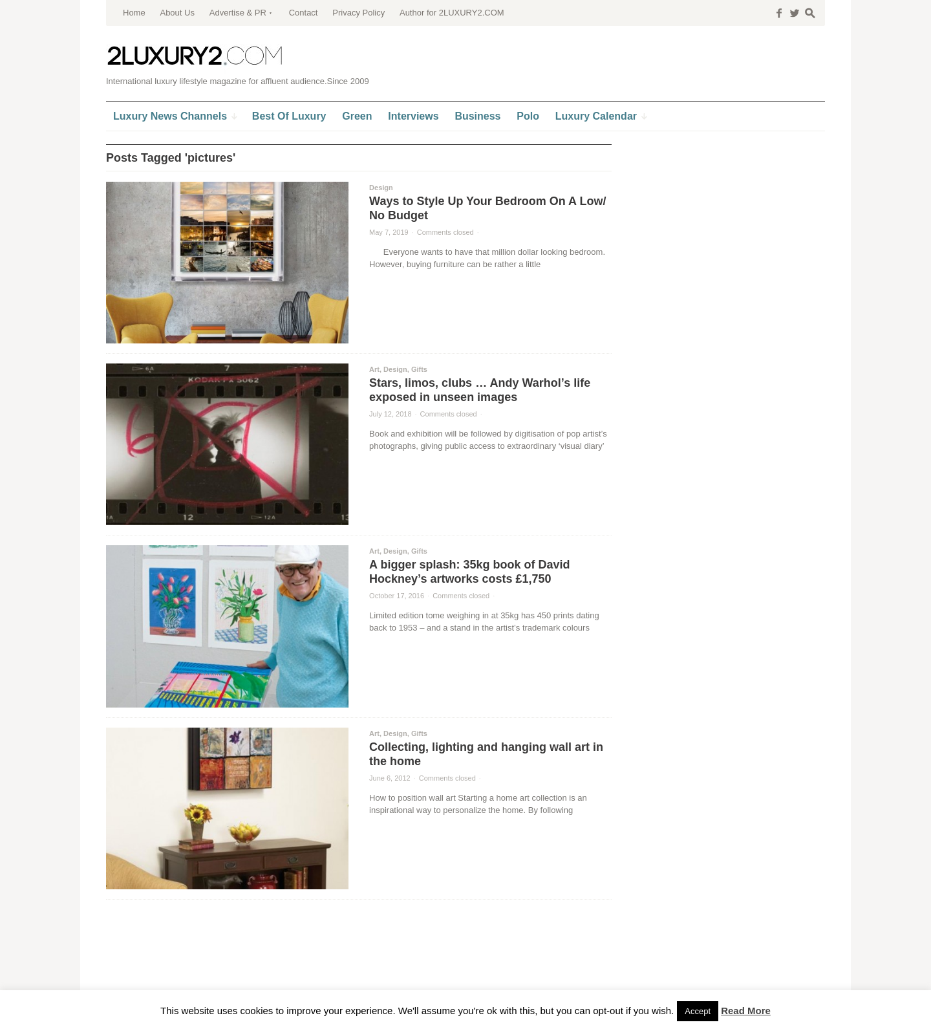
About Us (177, 12)
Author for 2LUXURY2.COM (452, 12)
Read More (746, 1010)
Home (134, 12)
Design (381, 187)
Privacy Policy (358, 12)
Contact (303, 12)
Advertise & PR (237, 12)
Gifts (419, 369)
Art (374, 369)
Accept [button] (698, 1011)
